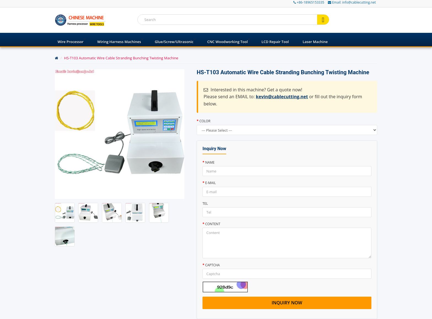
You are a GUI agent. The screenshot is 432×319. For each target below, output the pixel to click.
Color (204, 121)
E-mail (210, 182)
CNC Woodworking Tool (227, 41)
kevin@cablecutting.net (282, 97)
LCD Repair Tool (275, 41)
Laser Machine (315, 41)
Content (212, 224)
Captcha (212, 265)
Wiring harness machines (119, 41)
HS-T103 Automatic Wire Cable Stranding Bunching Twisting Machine (121, 57)
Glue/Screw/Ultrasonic (174, 41)
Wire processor (70, 41)
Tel (205, 203)
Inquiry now (287, 303)
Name (210, 162)
